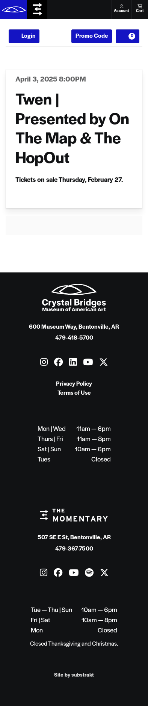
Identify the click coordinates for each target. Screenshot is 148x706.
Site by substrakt (74, 675)
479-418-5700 (74, 338)
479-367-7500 (74, 549)
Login (24, 36)
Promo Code (92, 36)
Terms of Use (74, 393)
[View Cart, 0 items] (128, 36)
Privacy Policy (74, 384)
